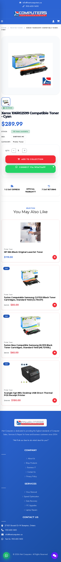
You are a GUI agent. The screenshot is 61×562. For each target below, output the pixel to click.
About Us (30, 458)
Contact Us (31, 472)
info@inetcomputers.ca (32, 2)
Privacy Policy (30, 476)
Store (3, 28)
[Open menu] (2, 21)
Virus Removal (30, 492)
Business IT (30, 467)
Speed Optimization (30, 496)
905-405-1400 (32, 6)
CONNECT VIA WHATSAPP (34, 167)
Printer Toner (16, 28)
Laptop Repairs (30, 510)
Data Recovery (30, 501)
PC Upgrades (31, 505)
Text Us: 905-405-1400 (14, 539)
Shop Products (30, 463)
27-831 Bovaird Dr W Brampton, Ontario (20, 525)
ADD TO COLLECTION (30, 159)
